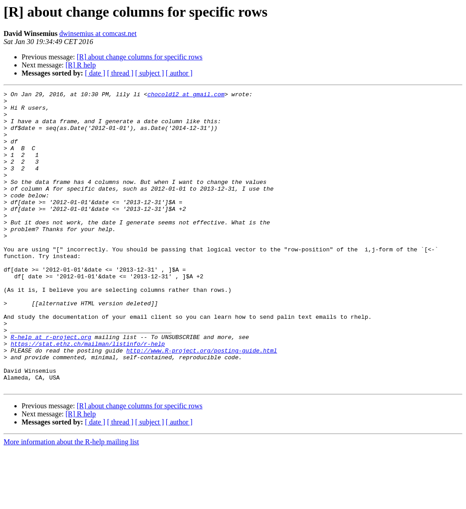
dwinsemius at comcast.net (98, 33)
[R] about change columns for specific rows (140, 57)
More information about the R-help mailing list (71, 501)
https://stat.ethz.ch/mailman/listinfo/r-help (88, 395)
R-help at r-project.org (51, 387)
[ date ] (95, 73)
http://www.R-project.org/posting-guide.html (201, 403)
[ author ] (179, 73)
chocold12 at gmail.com (186, 95)
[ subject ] (149, 73)
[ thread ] (120, 73)
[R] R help (81, 65)
